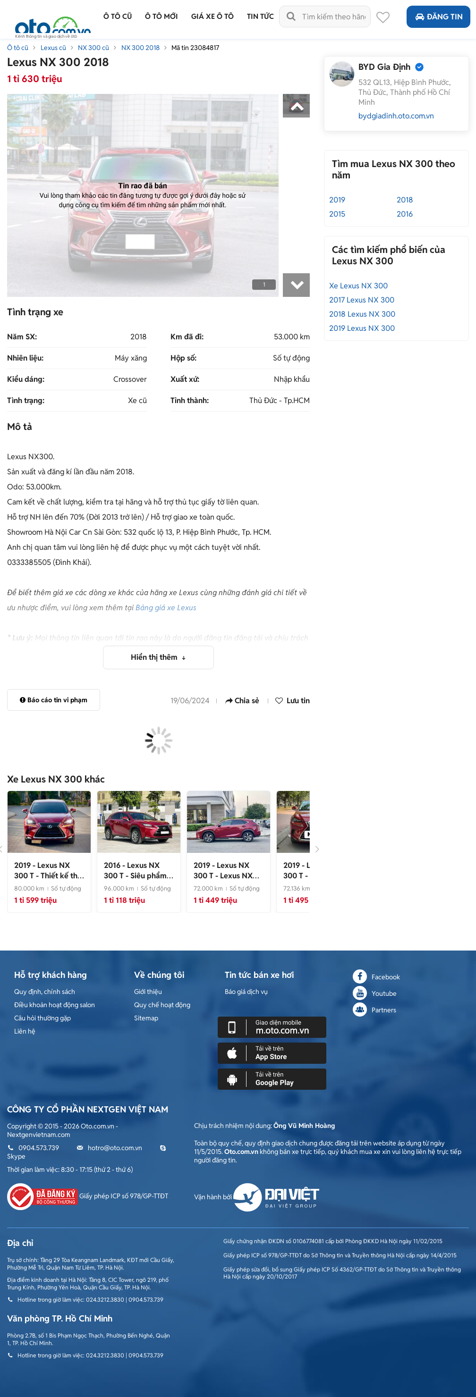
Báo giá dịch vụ (246, 991)
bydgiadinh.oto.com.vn (396, 116)
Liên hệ (24, 1031)
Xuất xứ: (184, 379)
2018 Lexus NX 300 (362, 314)
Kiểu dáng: (25, 379)
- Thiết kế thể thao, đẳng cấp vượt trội (49, 880)
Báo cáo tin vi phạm (53, 700)
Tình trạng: (25, 400)
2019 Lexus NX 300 (362, 328)
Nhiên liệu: (25, 358)
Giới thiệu (148, 991)
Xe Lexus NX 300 (358, 286)
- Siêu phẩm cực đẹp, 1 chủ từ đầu (135, 880)
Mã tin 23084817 (195, 47)
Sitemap (146, 1018)
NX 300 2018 (140, 47)
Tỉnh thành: (189, 400)
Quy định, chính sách (44, 991)
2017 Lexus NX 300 (361, 300)
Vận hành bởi (256, 1197)
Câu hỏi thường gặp (42, 1018)
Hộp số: (183, 358)
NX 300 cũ (93, 47)
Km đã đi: (187, 337)
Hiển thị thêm (155, 657)
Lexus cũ (53, 47)
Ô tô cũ (17, 47)
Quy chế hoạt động (162, 1005)
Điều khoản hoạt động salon (54, 1005)
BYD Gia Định (384, 66)
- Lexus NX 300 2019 (223, 875)
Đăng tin (438, 17)
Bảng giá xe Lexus (166, 608)
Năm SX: (22, 337)
